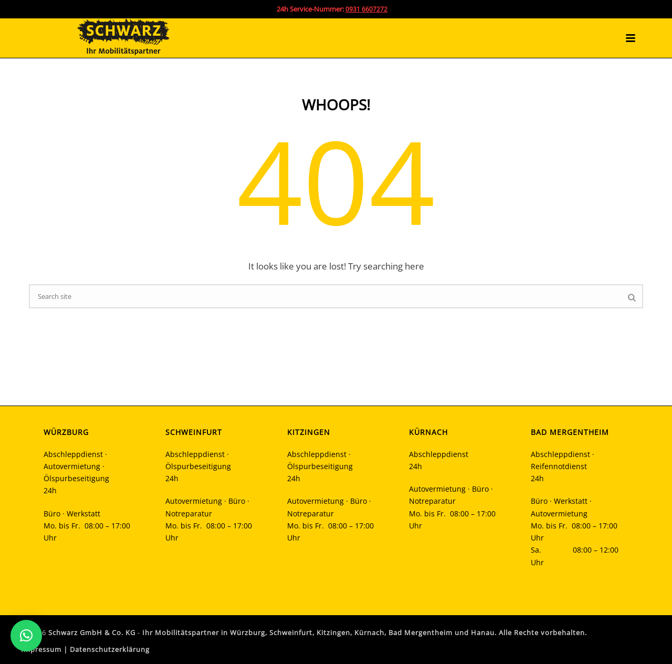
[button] (26, 635)
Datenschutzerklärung (110, 649)
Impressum (41, 649)
